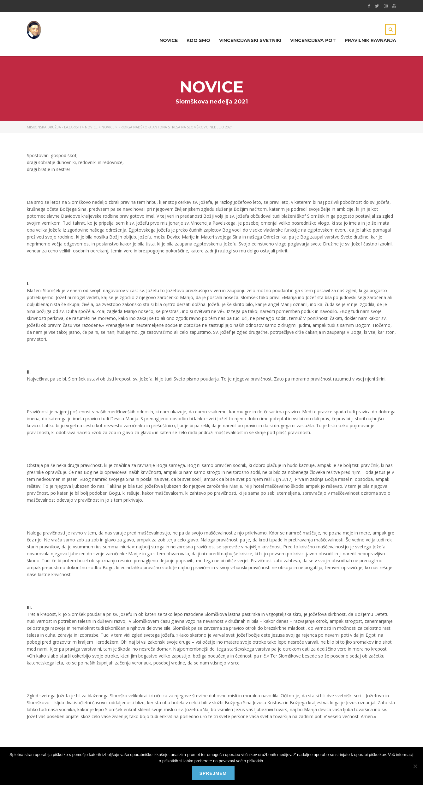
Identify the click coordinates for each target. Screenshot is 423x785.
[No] (415, 766)
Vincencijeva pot (313, 40)
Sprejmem (213, 773)
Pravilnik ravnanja (370, 40)
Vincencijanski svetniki (250, 40)
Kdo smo (198, 40)
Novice (168, 40)
